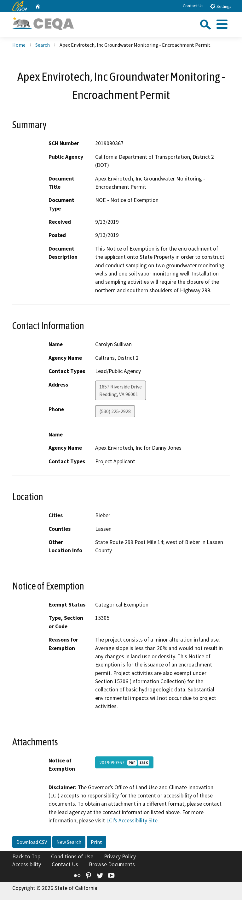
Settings (220, 6)
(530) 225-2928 (115, 411)
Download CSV (31, 842)
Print (96, 842)
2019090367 (124, 762)
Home (19, 45)
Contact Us (193, 6)
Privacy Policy (120, 856)
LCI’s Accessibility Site (132, 820)
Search (42, 45)
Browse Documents (112, 864)
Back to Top (26, 856)
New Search (68, 842)
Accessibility (26, 864)
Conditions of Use (72, 856)
